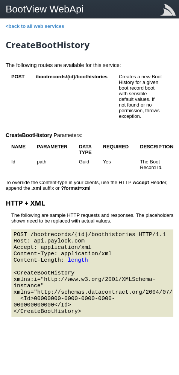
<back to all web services (35, 26)
